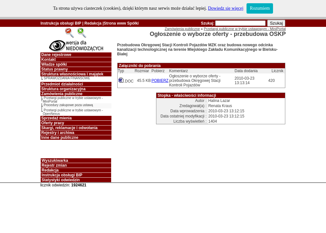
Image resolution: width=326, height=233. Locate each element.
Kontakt (48, 59)
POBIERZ (160, 80)
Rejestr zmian (54, 165)
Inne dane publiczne (60, 137)
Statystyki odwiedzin (61, 180)
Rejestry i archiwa (57, 132)
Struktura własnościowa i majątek (72, 74)
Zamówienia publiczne (61, 94)
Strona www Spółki (121, 23)
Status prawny (54, 69)
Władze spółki (54, 64)
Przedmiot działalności (62, 84)
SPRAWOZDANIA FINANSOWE (67, 78)
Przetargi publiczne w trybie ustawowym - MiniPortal (245, 29)
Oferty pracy (52, 123)
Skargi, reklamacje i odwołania (69, 128)
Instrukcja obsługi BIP (61, 23)
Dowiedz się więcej (226, 8)
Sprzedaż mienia (56, 118)
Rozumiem (259, 8)
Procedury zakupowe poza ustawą (68, 105)
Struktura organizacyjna (63, 89)
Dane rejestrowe (56, 54)
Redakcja (92, 23)
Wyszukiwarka (55, 160)
